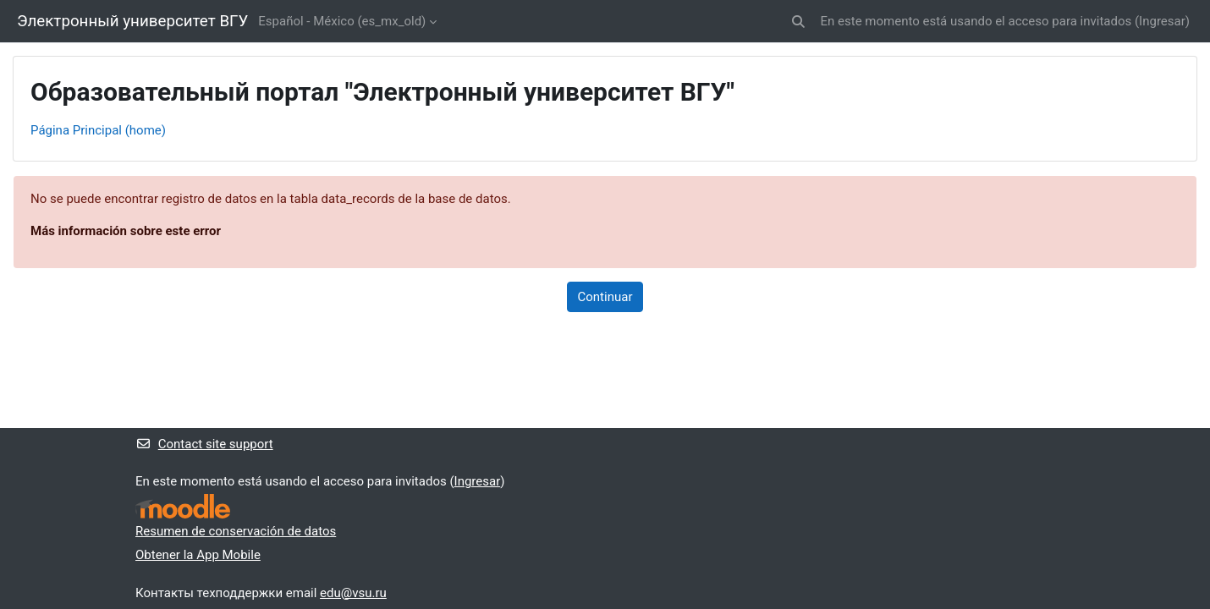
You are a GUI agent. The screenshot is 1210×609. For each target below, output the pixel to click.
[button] (798, 21)
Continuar (605, 296)
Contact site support (204, 444)
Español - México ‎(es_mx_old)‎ (342, 21)
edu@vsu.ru (353, 593)
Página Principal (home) (98, 130)
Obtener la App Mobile (198, 554)
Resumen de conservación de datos (235, 531)
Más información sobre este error (125, 231)
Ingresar (1162, 21)
